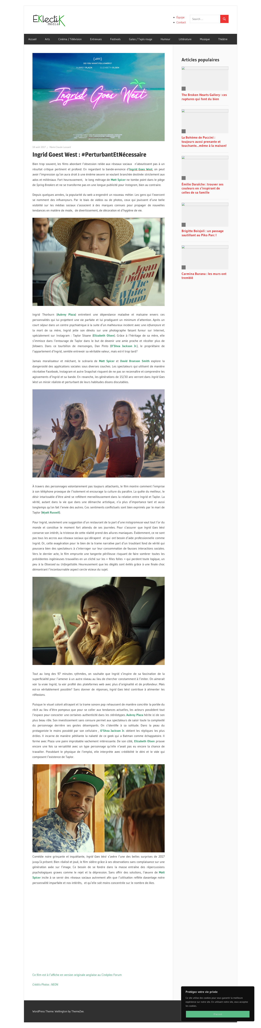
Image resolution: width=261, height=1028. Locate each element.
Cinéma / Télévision (70, 39)
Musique (205, 39)
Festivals (115, 39)
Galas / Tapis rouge (140, 39)
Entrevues (96, 39)
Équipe (180, 17)
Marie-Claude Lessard (60, 147)
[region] (217, 1003)
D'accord (218, 1014)
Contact (181, 22)
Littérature (185, 39)
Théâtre (222, 39)
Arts (47, 39)
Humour (165, 39)
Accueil (32, 39)
